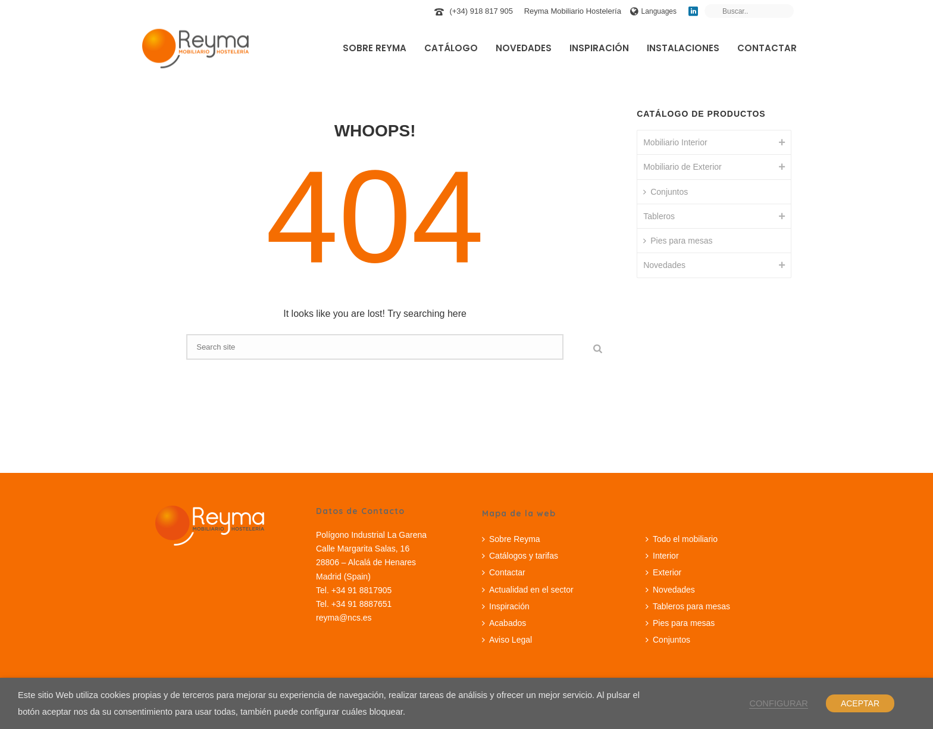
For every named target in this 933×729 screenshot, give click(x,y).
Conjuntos (665, 192)
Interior (662, 555)
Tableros (659, 216)
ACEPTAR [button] (860, 703)
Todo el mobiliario (682, 539)
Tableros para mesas (688, 606)
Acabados (504, 623)
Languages (653, 11)
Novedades (524, 48)
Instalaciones (683, 48)
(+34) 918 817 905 (481, 11)
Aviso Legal (507, 639)
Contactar (767, 48)
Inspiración (599, 48)
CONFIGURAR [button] (778, 703)
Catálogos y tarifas (520, 555)
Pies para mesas (677, 240)
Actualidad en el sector (528, 589)
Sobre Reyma (374, 48)
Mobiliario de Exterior (682, 167)
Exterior (663, 572)
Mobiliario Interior (675, 142)
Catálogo (451, 48)
